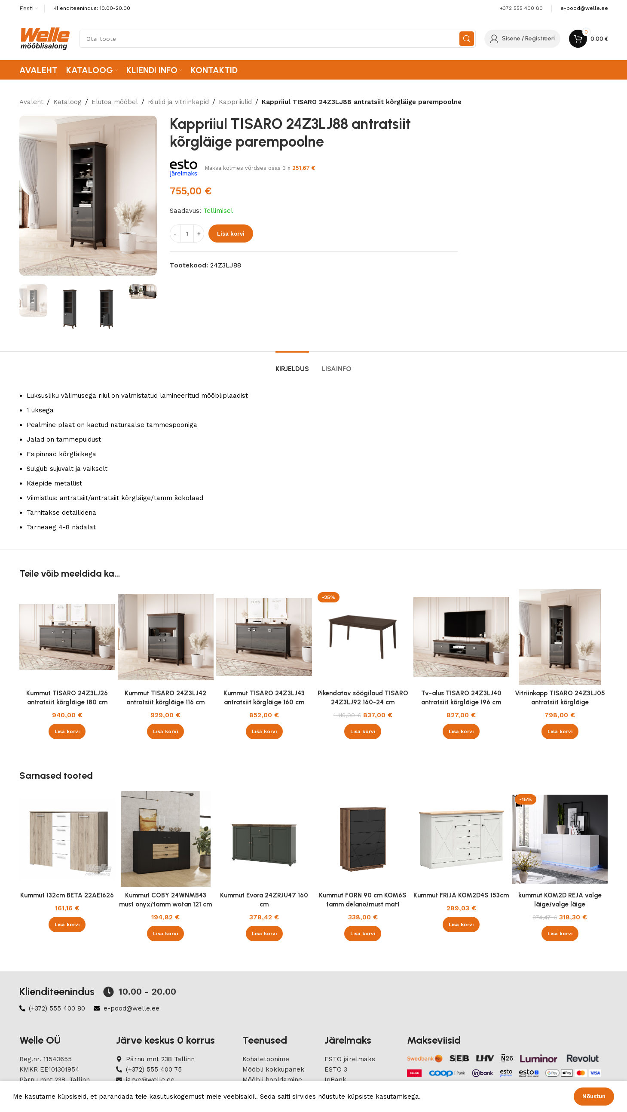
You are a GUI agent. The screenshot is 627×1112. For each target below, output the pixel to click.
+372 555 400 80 (521, 8)
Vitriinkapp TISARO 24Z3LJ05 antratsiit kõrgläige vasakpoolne (560, 702)
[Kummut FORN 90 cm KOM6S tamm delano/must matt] (362, 839)
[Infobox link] (584, 8)
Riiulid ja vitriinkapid (178, 102)
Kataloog (67, 102)
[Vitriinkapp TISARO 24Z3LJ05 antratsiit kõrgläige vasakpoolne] (560, 637)
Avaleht (31, 102)
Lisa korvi (231, 233)
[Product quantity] (186, 233)
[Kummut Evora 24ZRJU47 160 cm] (264, 839)
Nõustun (594, 1096)
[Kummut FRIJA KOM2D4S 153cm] (461, 839)
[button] (67, 731)
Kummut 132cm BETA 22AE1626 (67, 895)
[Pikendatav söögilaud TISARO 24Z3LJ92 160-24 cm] (362, 637)
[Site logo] (45, 38)
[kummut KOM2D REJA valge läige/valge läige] (560, 839)
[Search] (278, 39)
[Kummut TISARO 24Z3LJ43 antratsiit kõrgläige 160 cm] (264, 637)
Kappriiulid (235, 102)
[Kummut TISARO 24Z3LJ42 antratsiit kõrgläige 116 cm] (166, 637)
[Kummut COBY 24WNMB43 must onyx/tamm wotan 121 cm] (166, 839)
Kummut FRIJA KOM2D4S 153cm (461, 895)
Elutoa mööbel (115, 102)
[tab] (292, 364)
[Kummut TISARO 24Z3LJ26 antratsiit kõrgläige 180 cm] (67, 637)
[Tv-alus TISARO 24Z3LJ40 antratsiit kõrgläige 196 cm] (461, 637)
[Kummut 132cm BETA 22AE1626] (67, 839)
